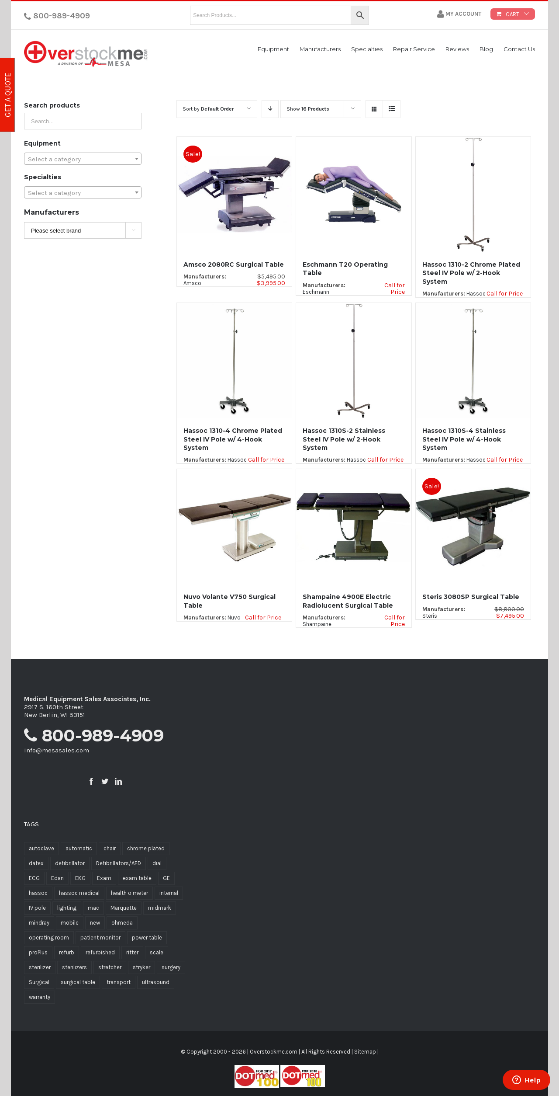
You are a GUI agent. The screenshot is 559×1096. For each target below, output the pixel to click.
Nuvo (234, 617)
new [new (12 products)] (95, 922)
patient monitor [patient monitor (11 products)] (100, 937)
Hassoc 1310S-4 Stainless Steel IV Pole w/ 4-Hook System (464, 439)
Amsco (192, 283)
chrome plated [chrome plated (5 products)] (146, 848)
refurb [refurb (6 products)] (66, 952)
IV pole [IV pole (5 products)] (37, 908)
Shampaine (317, 624)
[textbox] (82, 159)
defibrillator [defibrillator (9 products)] (70, 863)
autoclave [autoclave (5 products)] (41, 848)
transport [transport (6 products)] (119, 982)
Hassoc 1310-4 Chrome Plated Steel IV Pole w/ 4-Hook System (232, 439)
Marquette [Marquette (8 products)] (123, 908)
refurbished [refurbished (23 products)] (100, 952)
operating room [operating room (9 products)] (49, 937)
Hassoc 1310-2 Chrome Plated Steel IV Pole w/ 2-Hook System (471, 273)
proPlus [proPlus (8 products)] (38, 952)
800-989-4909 (57, 16)
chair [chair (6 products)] (110, 848)
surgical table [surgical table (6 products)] (78, 982)
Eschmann (316, 292)
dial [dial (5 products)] (157, 863)
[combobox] (82, 159)
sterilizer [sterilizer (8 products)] (40, 967)
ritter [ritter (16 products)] (132, 952)
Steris (429, 615)
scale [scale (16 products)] (156, 952)
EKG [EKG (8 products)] (80, 878)
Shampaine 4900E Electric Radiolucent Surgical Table (348, 601)
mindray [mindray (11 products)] (39, 922)
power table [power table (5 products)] (147, 937)
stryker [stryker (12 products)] (141, 967)
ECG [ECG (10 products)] (34, 878)
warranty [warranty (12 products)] (39, 997)
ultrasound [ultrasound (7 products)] (155, 982)
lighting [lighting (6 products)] (66, 908)
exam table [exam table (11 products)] (137, 878)
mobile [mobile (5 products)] (70, 922)
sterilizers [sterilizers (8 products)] (74, 967)
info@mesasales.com (56, 750)
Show (307, 109)
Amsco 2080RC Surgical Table (233, 264)
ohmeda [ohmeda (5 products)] (122, 922)
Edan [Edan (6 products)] (57, 878)
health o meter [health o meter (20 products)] (129, 893)
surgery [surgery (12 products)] (171, 967)
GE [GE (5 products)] (166, 878)
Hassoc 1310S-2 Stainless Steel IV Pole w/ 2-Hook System (344, 439)
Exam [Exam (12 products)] (104, 878)
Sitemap (365, 1051)
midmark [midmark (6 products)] (159, 908)
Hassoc (476, 293)
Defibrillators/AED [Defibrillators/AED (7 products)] (118, 863)
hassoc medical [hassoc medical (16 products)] (79, 893)
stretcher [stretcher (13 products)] (109, 967)
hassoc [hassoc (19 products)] (38, 893)
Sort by (208, 109)
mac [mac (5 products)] (93, 908)
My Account (459, 14)
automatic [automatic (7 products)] (79, 848)
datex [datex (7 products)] (36, 863)
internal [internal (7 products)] (168, 893)
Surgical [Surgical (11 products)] (39, 982)
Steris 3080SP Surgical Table (470, 597)
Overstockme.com (273, 1051)
